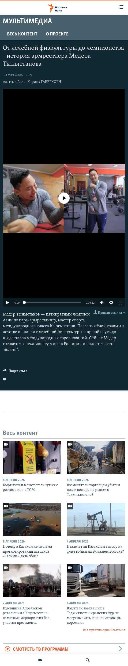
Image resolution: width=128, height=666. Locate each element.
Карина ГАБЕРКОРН (44, 82)
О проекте (57, 34)
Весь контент (22, 34)
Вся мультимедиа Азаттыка (104, 630)
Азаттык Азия (14, 82)
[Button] (15, 372)
